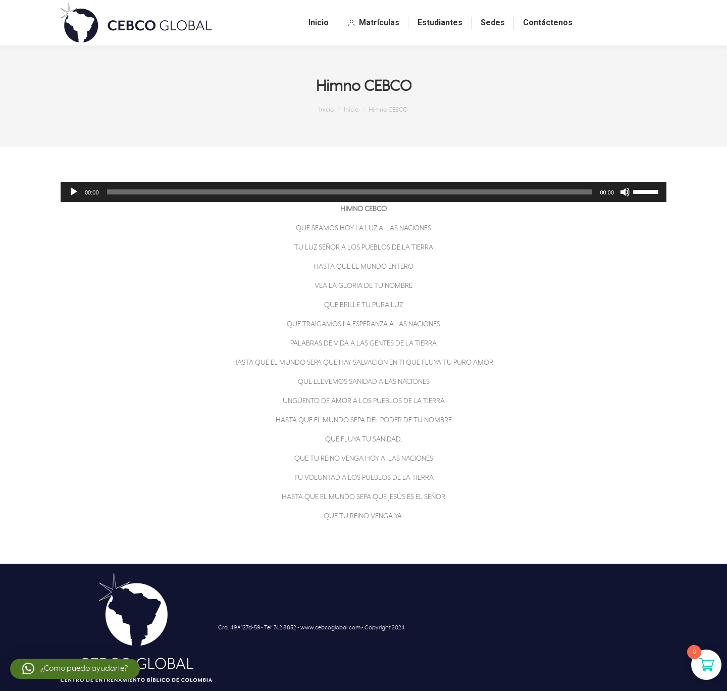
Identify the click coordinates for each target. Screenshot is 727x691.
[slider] (349, 191)
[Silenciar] (625, 192)
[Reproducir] (74, 192)
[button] (75, 669)
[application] (363, 192)
